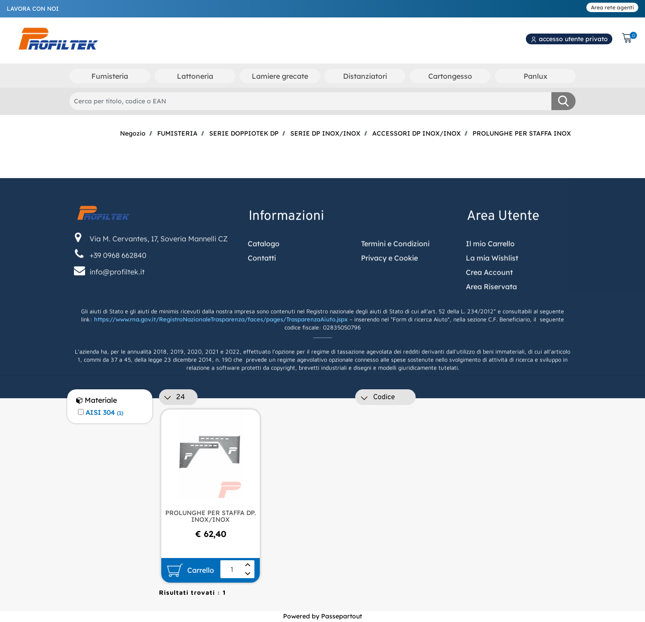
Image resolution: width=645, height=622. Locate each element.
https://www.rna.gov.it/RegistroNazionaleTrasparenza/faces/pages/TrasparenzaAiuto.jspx (221, 361)
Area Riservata (491, 328)
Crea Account (489, 314)
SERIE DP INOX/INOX (325, 133)
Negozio (133, 133)
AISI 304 (104, 412)
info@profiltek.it (117, 313)
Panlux (535, 76)
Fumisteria (109, 76)
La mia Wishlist (492, 299)
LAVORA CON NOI (33, 8)
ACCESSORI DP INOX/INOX (416, 133)
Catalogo (264, 285)
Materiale (96, 400)
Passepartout (341, 616)
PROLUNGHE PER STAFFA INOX (522, 133)
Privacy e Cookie (389, 299)
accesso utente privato (569, 39)
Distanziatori (365, 76)
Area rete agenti (612, 7)
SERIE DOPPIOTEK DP (244, 133)
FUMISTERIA (177, 133)
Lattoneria (195, 76)
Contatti (262, 299)
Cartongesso (450, 76)
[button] (563, 101)
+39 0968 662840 (118, 297)
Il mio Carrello (490, 285)
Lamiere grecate (280, 76)
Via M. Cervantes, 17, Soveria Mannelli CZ (159, 280)
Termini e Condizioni (395, 285)
